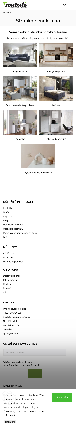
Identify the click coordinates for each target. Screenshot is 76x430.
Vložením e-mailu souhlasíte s (33, 364)
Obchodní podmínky (13, 228)
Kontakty (7, 208)
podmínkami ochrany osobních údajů (21, 365)
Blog (5, 220)
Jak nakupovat (10, 280)
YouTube (7, 329)
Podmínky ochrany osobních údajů (20, 232)
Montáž (7, 288)
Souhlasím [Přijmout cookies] (62, 397)
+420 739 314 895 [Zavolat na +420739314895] (12, 312)
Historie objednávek (13, 261)
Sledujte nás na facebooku (16, 317)
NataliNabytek (10, 321)
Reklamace (8, 284)
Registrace (8, 257)
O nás (6, 212)
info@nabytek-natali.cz (14, 308)
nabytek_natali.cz (11, 325)
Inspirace (7, 216)
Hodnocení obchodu (13, 224)
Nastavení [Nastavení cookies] (10, 422)
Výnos (6, 292)
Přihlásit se (8, 253)
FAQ (5, 237)
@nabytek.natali (11, 333)
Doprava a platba (11, 275)
